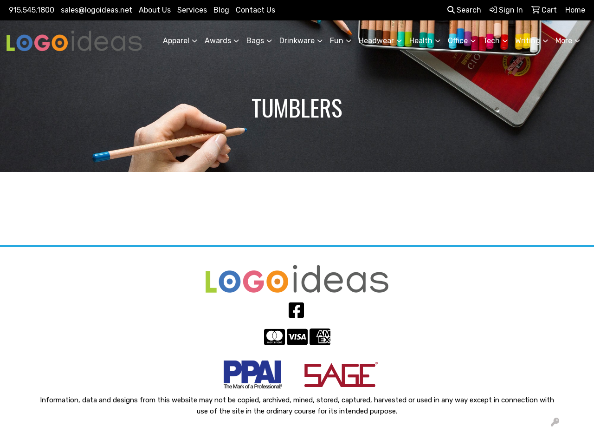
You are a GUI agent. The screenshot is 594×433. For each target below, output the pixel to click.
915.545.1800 (31, 10)
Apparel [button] (176, 40)
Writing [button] (527, 40)
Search (464, 10)
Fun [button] (336, 40)
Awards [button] (218, 40)
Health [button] (421, 40)
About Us (155, 10)
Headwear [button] (376, 40)
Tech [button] (491, 40)
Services (192, 10)
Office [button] (458, 40)
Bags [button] (255, 40)
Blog (221, 10)
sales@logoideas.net (96, 10)
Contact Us (255, 10)
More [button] (563, 40)
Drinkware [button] (297, 40)
